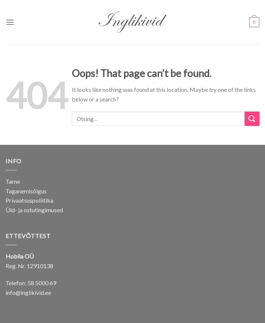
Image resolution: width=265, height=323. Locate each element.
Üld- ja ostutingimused (34, 209)
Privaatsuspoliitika (29, 200)
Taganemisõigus (26, 190)
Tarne (13, 181)
